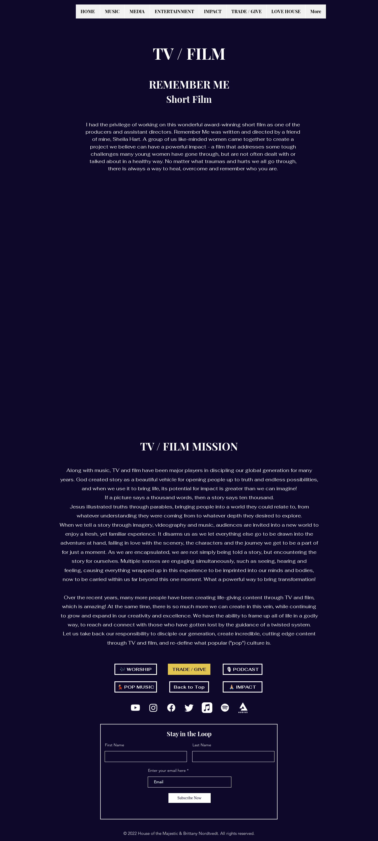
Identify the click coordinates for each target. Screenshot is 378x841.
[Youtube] (135, 707)
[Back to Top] (189, 687)
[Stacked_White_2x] (243, 707)
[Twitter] (189, 707)
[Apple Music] (207, 707)
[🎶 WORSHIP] (135, 669)
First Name (114, 745)
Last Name (201, 745)
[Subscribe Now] (189, 798)
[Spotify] (225, 707)
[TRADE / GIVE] (189, 669)
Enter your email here (167, 770)
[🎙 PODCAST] (242, 669)
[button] (112, 11)
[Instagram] (153, 707)
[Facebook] (171, 707)
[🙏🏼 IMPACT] (242, 687)
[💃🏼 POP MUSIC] (135, 687)
